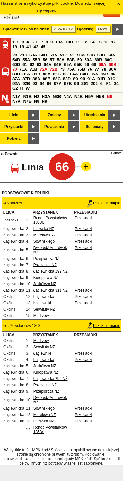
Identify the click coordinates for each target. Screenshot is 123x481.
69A (102, 64)
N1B (27, 96)
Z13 (23, 55)
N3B (57, 96)
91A (91, 78)
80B (16, 74)
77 (97, 69)
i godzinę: (86, 29)
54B (16, 59)
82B (57, 74)
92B (26, 83)
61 (24, 64)
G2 (15, 88)
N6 (109, 96)
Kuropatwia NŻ (45, 277)
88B (46, 78)
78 (104, 69)
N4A (67, 96)
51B (63, 55)
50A (33, 55)
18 (14, 46)
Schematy (95, 127)
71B (33, 69)
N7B (27, 101)
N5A (89, 96)
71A (23, 69)
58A (61, 59)
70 (14, 69)
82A (46, 74)
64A (47, 64)
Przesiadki (83, 218)
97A (58, 83)
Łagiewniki (42, 303)
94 (42, 83)
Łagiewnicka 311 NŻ (50, 290)
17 (113, 42)
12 (85, 42)
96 (49, 83)
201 (84, 83)
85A (94, 74)
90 (82, 78)
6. (102, 83)
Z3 (14, 55)
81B (36, 74)
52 (72, 55)
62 (32, 64)
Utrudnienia (94, 115)
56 (45, 59)
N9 (44, 101)
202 (94, 83)
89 (75, 78)
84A (74, 74)
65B (78, 64)
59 (79, 59)
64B (58, 64)
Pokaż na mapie (103, 203)
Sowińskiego (44, 241)
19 (22, 46)
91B (101, 78)
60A (88, 59)
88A (36, 78)
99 (76, 83)
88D (67, 78)
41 (28, 46)
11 (77, 42)
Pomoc (116, 153)
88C (57, 78)
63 (39, 64)
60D (16, 64)
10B (69, 42)
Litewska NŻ (43, 229)
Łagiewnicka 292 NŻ (50, 271)
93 (34, 83)
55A (26, 59)
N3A (46, 96)
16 (106, 42)
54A (111, 55)
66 (86, 64)
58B (71, 59)
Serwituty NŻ (44, 309)
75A (71, 69)
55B (36, 59)
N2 (36, 96)
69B (112, 64)
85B (104, 74)
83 (65, 74)
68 (93, 64)
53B (91, 55)
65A (68, 64)
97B (68, 83)
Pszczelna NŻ (45, 265)
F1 (108, 83)
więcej (100, 3)
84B (84, 74)
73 (62, 69)
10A (59, 42)
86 (113, 74)
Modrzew (41, 315)
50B (43, 55)
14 (92, 42)
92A (16, 83)
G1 (116, 83)
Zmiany (54, 115)
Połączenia (54, 127)
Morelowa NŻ (44, 235)
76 (89, 69)
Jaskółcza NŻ (44, 284)
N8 (36, 101)
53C (101, 55)
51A (53, 55)
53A (81, 55)
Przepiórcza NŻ (46, 258)
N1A (16, 96)
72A (43, 69)
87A (16, 78)
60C (108, 59)
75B (81, 69)
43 (36, 46)
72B (53, 69)
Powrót (11, 154)
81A (26, 74)
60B (98, 59)
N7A (16, 101)
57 (52, 59)
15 (99, 42)
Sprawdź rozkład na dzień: (26, 29)
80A (112, 69)
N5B (100, 96)
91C (111, 78)
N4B (78, 96)
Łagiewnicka (43, 296)
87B (26, 78)
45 (43, 46)
